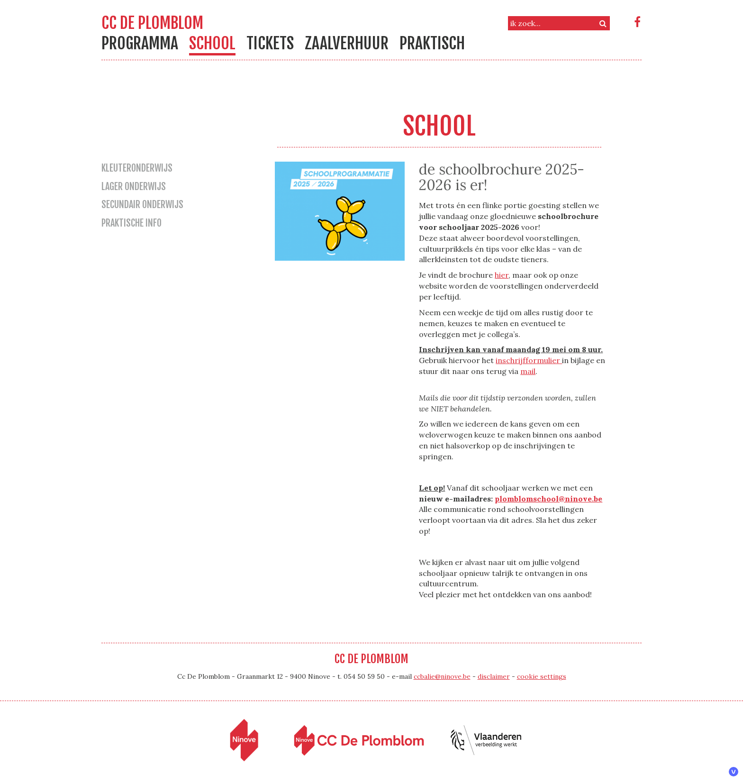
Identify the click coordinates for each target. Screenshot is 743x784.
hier (501, 275)
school (212, 43)
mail (527, 371)
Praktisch (432, 43)
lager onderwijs (133, 186)
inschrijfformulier (529, 360)
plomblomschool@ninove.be (548, 498)
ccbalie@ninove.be (442, 676)
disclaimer (494, 676)
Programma (139, 43)
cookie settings (541, 676)
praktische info (131, 223)
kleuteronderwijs (136, 168)
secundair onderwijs (142, 204)
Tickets (270, 43)
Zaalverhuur (347, 43)
